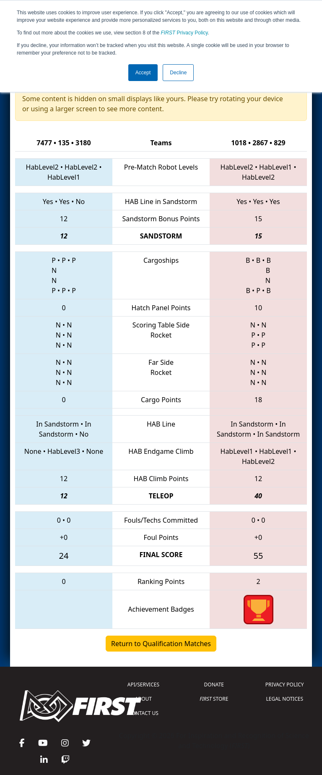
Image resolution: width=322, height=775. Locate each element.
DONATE (214, 684)
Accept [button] (143, 73)
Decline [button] (178, 73)
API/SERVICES (143, 684)
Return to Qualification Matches (161, 643)
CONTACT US (143, 713)
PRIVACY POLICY (284, 684)
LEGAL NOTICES (285, 698)
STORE (214, 698)
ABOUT (143, 698)
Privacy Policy (184, 33)
